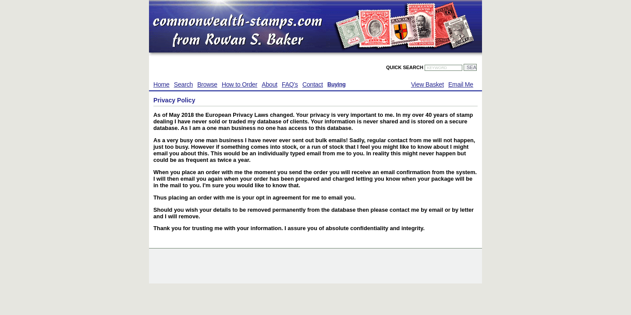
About (269, 84)
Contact (312, 84)
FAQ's (290, 84)
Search (183, 84)
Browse (207, 84)
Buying (336, 84)
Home (161, 84)
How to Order (239, 84)
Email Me (460, 84)
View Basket (427, 84)
